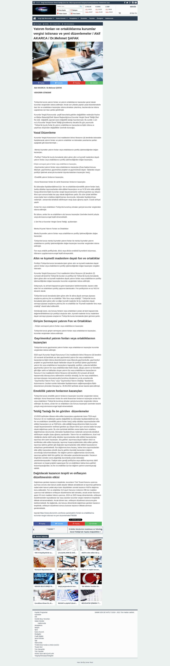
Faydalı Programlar (41, 612)
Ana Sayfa (61, 10)
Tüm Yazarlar (39, 651)
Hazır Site (80, 662)
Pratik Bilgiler (39, 636)
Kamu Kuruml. (62, 18)
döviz (60, 251)
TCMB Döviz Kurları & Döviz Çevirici (47, 645)
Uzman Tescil (89, 662)
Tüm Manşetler (40, 649)
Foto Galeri (75, 13)
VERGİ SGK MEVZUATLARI (44, 653)
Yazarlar (95, 18)
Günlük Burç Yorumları (42, 619)
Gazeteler (86, 18)
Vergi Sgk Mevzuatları (45, 18)
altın (74, 263)
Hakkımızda (113, 18)
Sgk (36, 640)
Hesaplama (75, 18)
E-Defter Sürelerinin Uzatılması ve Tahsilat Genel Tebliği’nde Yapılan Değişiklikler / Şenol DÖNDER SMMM (85, 531)
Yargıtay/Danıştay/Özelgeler (44, 656)
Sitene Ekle (38, 643)
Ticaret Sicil (38, 647)
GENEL (46, 24)
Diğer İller (133, 13)
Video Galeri (62, 13)
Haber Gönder (39, 621)
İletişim (74, 10)
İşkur (36, 630)
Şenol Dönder (39, 638)
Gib (36, 617)
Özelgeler (103, 18)
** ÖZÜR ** (51, 529)
